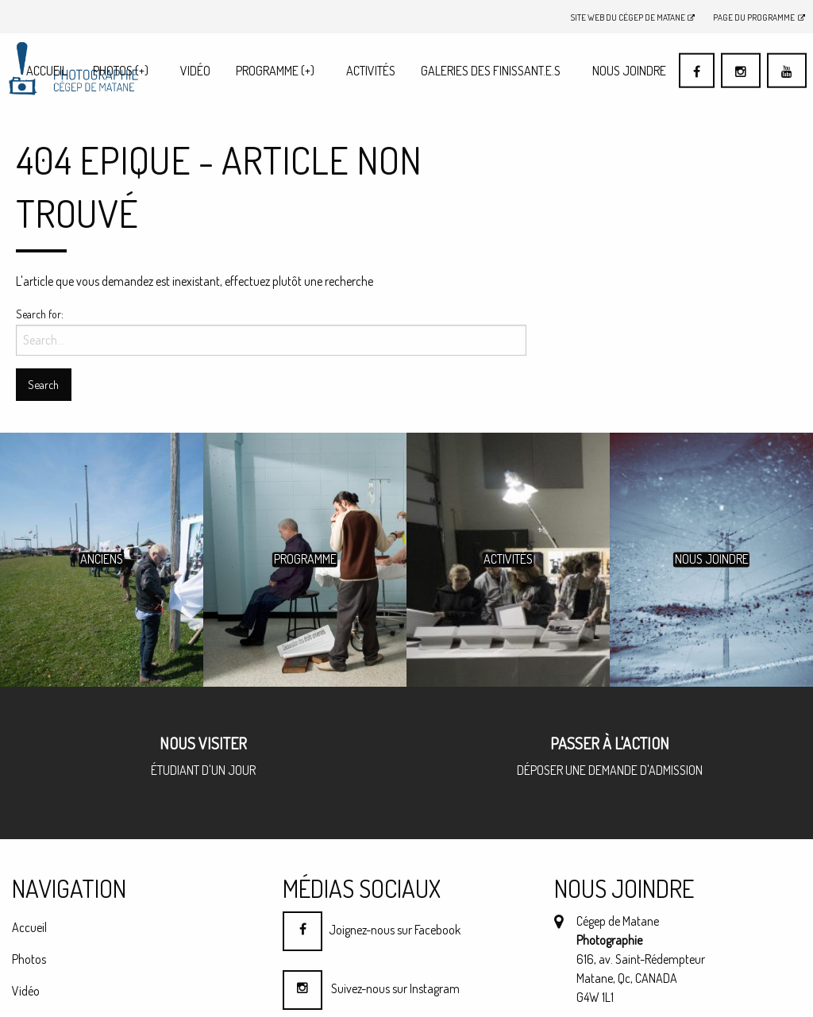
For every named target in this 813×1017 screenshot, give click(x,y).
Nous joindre (629, 71)
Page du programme (759, 17)
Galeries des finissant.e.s (491, 71)
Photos (120, 71)
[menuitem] (46, 70)
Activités (370, 71)
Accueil (46, 71)
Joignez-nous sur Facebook (371, 930)
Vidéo (195, 71)
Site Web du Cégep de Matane (633, 17)
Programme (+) (275, 71)
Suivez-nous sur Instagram (371, 988)
